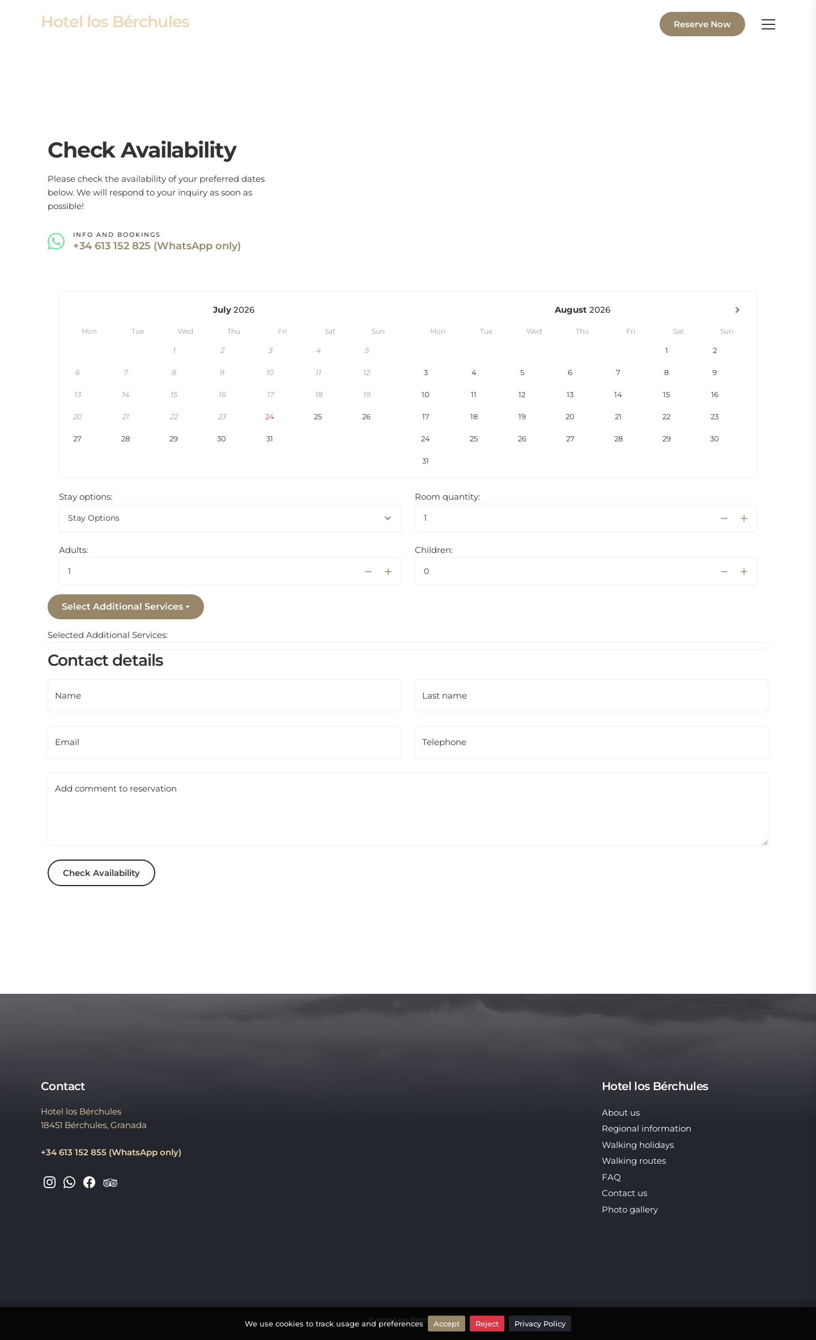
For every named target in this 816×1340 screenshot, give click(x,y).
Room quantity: (447, 496)
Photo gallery (630, 1209)
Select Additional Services (122, 606)
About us (621, 1112)
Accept (447, 1323)
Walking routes (634, 1160)
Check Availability (101, 872)
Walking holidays (638, 1144)
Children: (434, 549)
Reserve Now (702, 24)
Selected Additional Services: (108, 634)
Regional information (646, 1128)
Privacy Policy (540, 1323)
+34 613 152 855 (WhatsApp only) (111, 1152)
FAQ (611, 1177)
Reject (487, 1323)
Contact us (624, 1193)
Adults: (73, 549)
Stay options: (85, 496)
